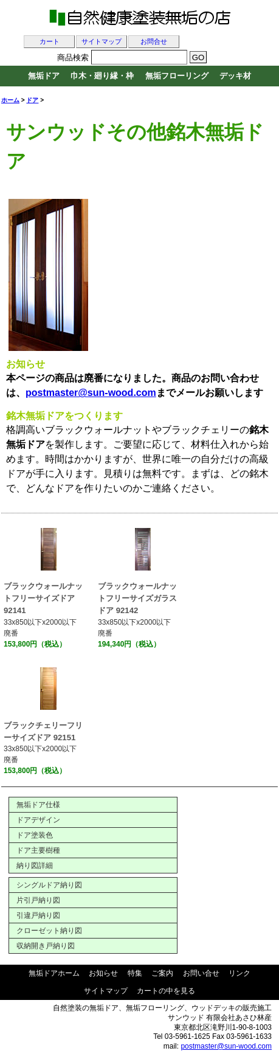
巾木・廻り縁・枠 (102, 75)
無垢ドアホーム (54, 973)
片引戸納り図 (38, 900)
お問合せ (153, 41)
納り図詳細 (34, 865)
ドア (32, 100)
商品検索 (73, 57)
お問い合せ (201, 973)
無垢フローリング (176, 75)
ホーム (10, 100)
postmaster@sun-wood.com (226, 1046)
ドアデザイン (38, 820)
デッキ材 (235, 75)
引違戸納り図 (38, 915)
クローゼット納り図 (49, 930)
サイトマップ (101, 41)
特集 (135, 973)
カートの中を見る (166, 991)
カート (50, 41)
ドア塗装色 (34, 835)
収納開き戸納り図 (45, 946)
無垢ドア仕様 (38, 804)
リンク (239, 973)
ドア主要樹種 (38, 850)
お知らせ (103, 973)
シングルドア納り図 (49, 885)
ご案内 (162, 973)
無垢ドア (44, 75)
